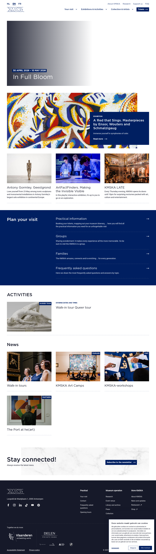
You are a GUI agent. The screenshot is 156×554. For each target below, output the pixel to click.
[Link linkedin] (20, 505)
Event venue (110, 501)
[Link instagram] (14, 505)
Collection (109, 513)
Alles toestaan (145, 548)
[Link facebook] (8, 505)
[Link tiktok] (26, 505)
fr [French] (19, 4)
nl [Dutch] (8, 4)
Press (108, 509)
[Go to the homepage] (15, 9)
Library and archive (113, 505)
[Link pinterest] (38, 505)
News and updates (138, 501)
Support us (138, 4)
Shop (134, 509)
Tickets (143, 9)
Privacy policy (34, 550)
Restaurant (136, 505)
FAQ (147, 4)
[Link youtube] (32, 505)
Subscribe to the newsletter (121, 462)
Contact (83, 501)
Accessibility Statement (16, 550)
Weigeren (133, 548)
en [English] (14, 4)
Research (127, 4)
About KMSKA (114, 4)
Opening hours (85, 512)
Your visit (83, 497)
